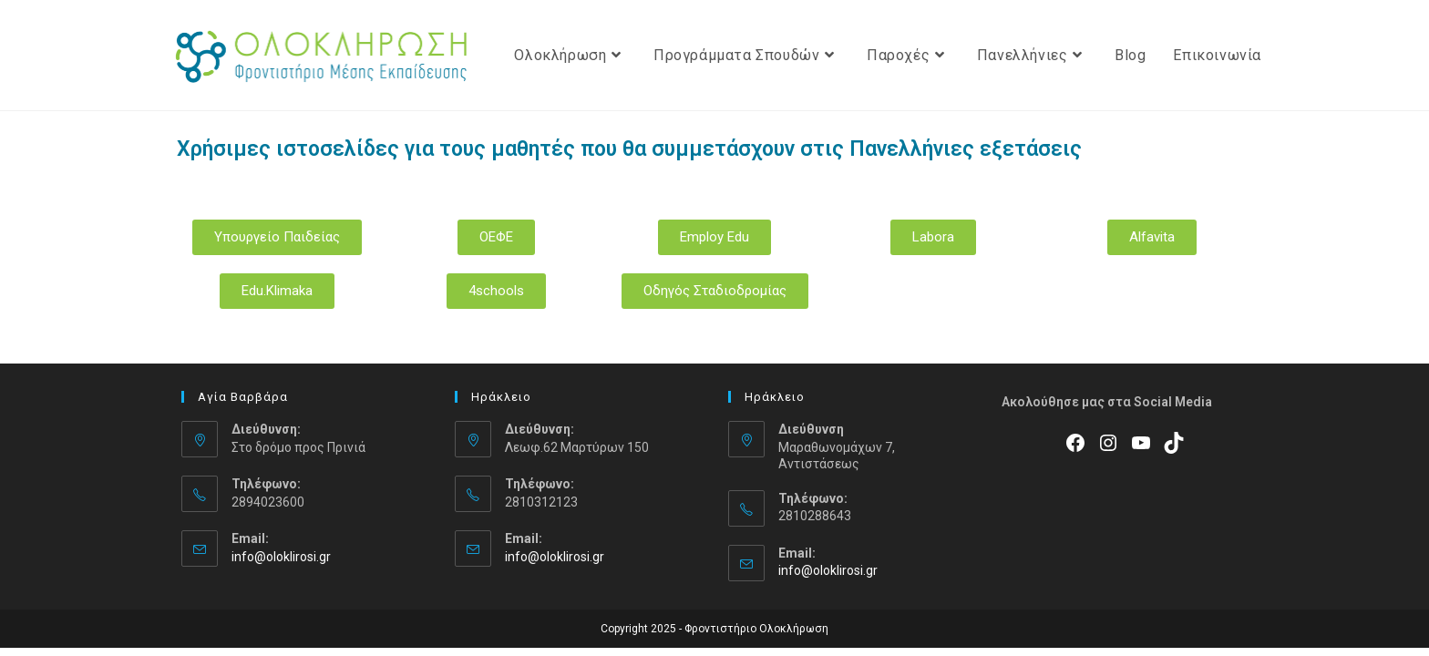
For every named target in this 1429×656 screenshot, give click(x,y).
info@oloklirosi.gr (281, 556)
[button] (277, 237)
